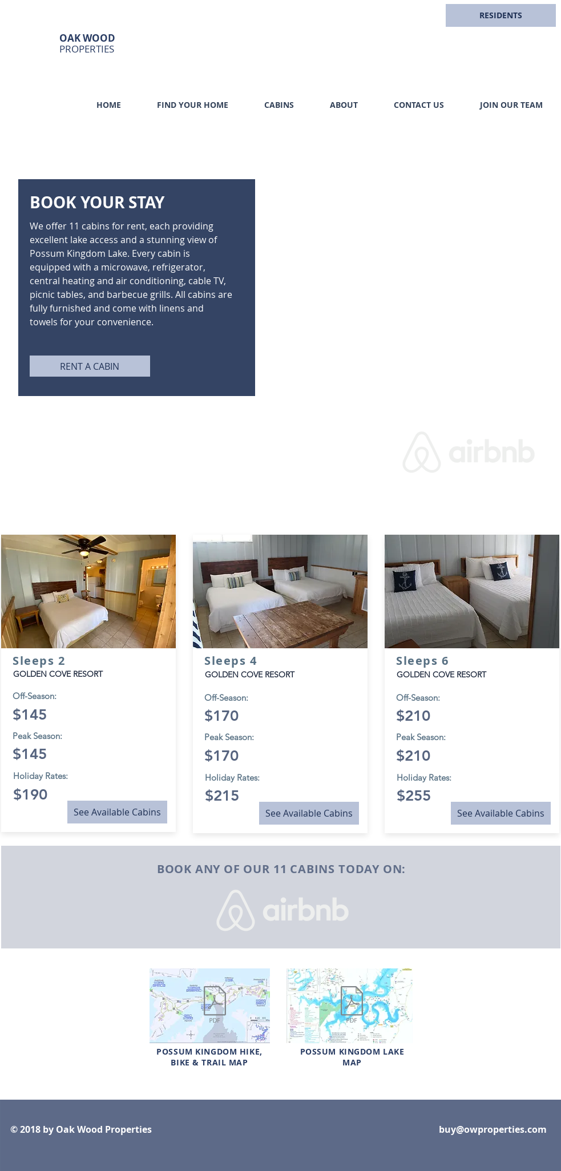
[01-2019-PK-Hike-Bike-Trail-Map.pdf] (215, 1005)
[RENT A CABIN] (90, 366)
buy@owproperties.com (493, 1129)
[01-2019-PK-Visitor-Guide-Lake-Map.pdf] (352, 1005)
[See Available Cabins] (117, 812)
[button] (501, 15)
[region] (503, 28)
